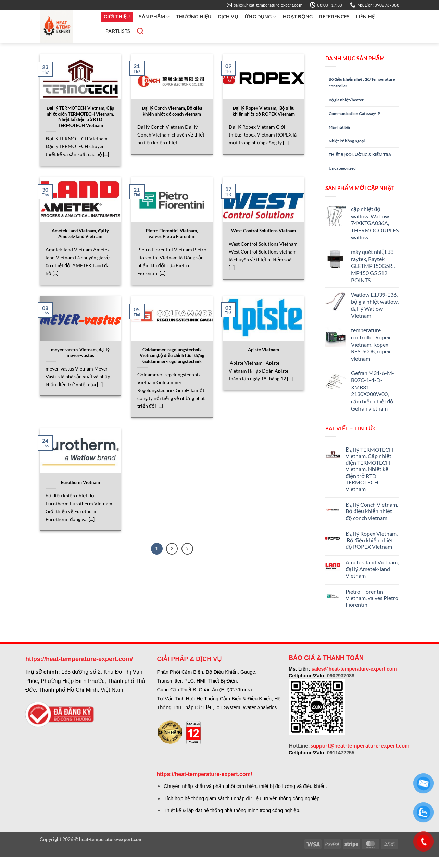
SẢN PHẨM (154, 17)
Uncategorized (342, 168)
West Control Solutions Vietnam (263, 230)
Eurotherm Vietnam (80, 482)
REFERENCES (334, 17)
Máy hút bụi (339, 127)
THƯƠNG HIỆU (193, 17)
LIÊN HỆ (365, 17)
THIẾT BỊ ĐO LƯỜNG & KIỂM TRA (360, 154)
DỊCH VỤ (228, 17)
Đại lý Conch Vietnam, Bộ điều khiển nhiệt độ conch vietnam (172, 111)
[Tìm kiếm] (139, 31)
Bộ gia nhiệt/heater (346, 99)
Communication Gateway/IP (354, 113)
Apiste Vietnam (263, 349)
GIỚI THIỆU (117, 17)
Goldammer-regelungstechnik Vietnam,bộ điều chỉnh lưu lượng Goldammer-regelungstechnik (172, 355)
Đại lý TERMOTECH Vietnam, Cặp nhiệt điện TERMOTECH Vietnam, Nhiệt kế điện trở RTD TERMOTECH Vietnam (80, 116)
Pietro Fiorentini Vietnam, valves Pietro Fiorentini (172, 233)
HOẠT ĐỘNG (298, 17)
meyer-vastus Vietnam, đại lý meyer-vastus (80, 352)
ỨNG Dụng (260, 17)
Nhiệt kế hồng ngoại (347, 140)
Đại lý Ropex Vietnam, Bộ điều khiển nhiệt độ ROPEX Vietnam (264, 111)
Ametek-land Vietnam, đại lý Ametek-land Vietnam (80, 233)
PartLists (117, 31)
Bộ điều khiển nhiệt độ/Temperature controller (362, 82)
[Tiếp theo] (187, 549)
